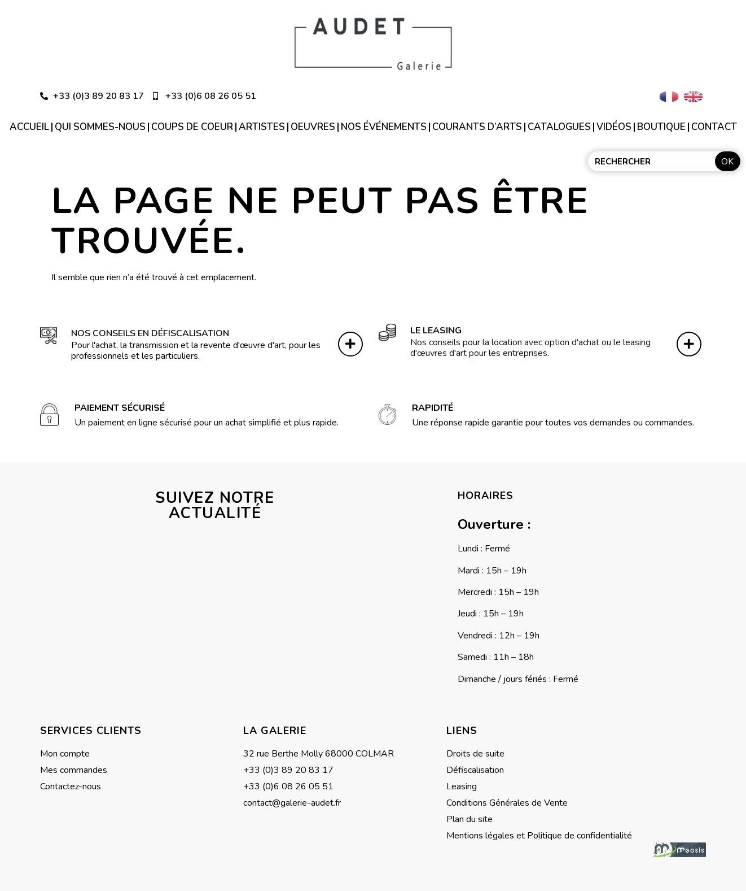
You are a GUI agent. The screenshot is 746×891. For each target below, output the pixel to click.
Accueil (29, 126)
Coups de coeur (192, 126)
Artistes (262, 126)
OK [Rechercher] (727, 161)
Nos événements (384, 126)
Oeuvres (313, 126)
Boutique (661, 126)
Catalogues (559, 126)
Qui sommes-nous (100, 126)
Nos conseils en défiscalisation (150, 330)
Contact (714, 126)
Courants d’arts (477, 126)
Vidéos (613, 126)
